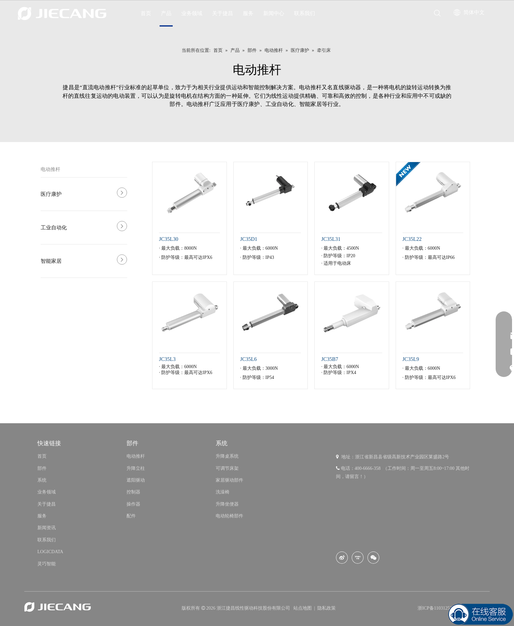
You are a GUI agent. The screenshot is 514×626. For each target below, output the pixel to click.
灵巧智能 (46, 563)
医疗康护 (51, 194)
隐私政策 (326, 608)
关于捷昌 (222, 13)
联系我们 (304, 13)
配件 (131, 515)
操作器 (133, 504)
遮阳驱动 (136, 480)
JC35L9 (411, 359)
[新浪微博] (342, 558)
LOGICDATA (50, 551)
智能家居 (51, 261)
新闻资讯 (46, 527)
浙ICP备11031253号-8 (439, 608)
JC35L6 (248, 359)
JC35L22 (412, 239)
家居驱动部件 (229, 480)
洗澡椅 (222, 492)
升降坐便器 (227, 504)
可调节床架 (227, 468)
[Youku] (358, 558)
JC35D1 (248, 239)
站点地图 (303, 608)
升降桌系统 (227, 456)
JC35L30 (168, 239)
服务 (248, 13)
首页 (146, 13)
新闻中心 (273, 13)
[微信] (373, 558)
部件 (42, 468)
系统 (42, 480)
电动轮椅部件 (229, 515)
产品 (166, 13)
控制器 (133, 492)
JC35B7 (329, 359)
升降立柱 (136, 468)
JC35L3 (167, 359)
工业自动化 (54, 227)
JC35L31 (331, 239)
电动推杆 (50, 169)
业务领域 (191, 13)
